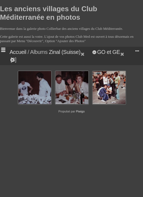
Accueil (18, 52)
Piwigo (80, 111)
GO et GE (108, 52)
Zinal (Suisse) (64, 52)
